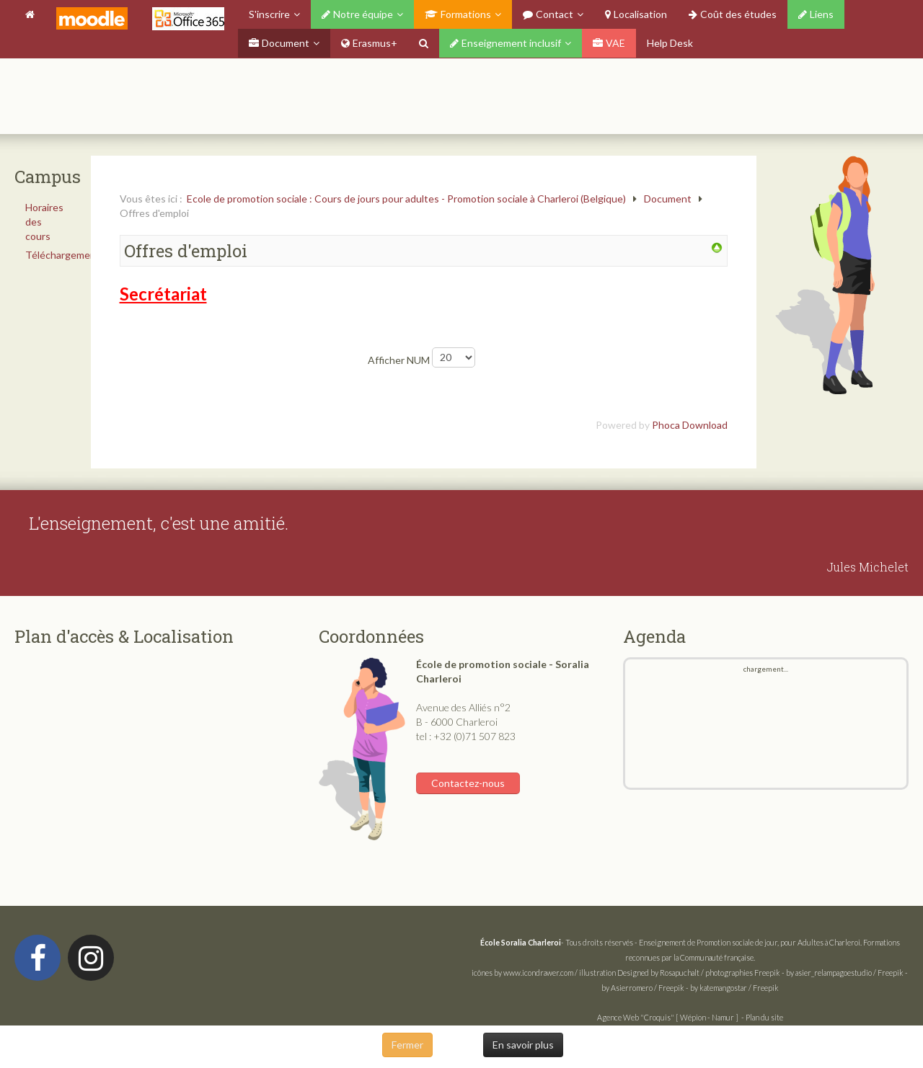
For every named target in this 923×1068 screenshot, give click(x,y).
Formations (458, 14)
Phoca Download (690, 425)
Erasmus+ (369, 43)
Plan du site (764, 1017)
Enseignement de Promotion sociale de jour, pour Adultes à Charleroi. (750, 942)
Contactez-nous (468, 783)
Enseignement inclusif (505, 43)
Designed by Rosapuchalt (658, 972)
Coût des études (733, 14)
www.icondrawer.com (538, 972)
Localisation (636, 14)
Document (279, 43)
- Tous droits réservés (557, 942)
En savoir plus (523, 1044)
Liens (816, 14)
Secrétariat (163, 293)
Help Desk (670, 43)
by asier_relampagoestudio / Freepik (845, 972)
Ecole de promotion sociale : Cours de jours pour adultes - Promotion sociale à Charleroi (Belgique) (406, 198)
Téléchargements (48, 255)
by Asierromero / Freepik (642, 987)
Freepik (767, 972)
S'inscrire (269, 14)
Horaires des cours (44, 221)
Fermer (407, 1044)
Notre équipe (357, 14)
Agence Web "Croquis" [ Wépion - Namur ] (667, 1017)
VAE (609, 43)
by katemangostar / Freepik (734, 987)
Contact (548, 14)
